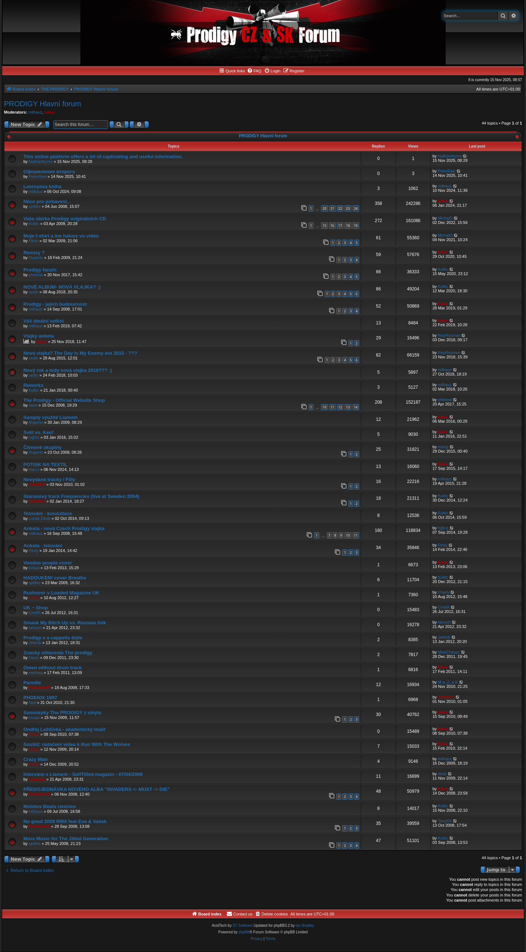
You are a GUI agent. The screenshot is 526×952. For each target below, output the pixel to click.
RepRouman (449, 335)
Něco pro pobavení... (47, 201)
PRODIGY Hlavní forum (42, 104)
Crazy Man (35, 759)
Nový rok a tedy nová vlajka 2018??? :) (67, 370)
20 (324, 208)
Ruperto (36, 257)
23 (348, 208)
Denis (34, 657)
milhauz (35, 112)
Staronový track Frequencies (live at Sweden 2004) (81, 496)
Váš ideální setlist (43, 321)
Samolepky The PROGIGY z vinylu (62, 712)
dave (33, 405)
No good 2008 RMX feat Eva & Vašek (65, 821)
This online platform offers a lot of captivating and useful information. (103, 156)
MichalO (445, 218)
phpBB (244, 932)
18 (348, 225)
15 (324, 225)
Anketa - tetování (42, 545)
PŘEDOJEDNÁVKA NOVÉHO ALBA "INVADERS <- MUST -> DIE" (96, 789)
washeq (36, 672)
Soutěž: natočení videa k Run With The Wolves (76, 744)
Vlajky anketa (38, 336)
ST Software (243, 926)
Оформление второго (49, 171)
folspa (34, 568)
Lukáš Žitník (39, 518)
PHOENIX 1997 (40, 697)
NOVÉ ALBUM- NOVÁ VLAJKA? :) (61, 287)
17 (340, 225)
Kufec (34, 223)
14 (356, 407)
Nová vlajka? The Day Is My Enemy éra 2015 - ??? (80, 353)
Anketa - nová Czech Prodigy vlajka (63, 528)
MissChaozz (449, 652)
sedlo (33, 292)
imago (34, 717)
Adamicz (37, 484)
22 (340, 208)
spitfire (35, 206)
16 (332, 225)
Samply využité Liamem (50, 417)
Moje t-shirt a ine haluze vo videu (61, 236)
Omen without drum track (52, 667)
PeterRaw (37, 176)
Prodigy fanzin (40, 270)
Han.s (34, 469)
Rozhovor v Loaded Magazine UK (61, 592)
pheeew (36, 275)
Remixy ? (34, 252)
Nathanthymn (41, 161)
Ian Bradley (305, 926)
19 (356, 225)
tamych (35, 627)
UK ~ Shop (35, 607)
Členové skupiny (42, 447)
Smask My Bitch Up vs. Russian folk (64, 622)
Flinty (33, 241)
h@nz (34, 437)
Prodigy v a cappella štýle (52, 637)
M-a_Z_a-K (448, 682)
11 (332, 407)
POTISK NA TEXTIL (45, 464)
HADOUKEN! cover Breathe (54, 577)
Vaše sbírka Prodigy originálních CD (64, 218)
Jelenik (35, 642)
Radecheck (39, 687)
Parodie (32, 682)
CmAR (35, 612)
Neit (32, 702)
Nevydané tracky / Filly (49, 479)
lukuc (50, 112)
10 (324, 407)
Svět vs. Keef (38, 432)
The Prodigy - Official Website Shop (64, 400)
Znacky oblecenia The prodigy (57, 652)
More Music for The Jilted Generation (65, 838)
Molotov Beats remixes (49, 806)
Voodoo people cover (47, 563)
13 (348, 407)
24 (356, 208)
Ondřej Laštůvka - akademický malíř (64, 729)
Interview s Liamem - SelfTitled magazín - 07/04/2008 (83, 774)
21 (332, 208)
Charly (444, 592)
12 (340, 407)
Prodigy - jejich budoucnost (55, 304)
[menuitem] (254, 70)
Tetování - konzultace (47, 513)
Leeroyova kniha (42, 186)
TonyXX (445, 821)
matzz (443, 447)
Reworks (33, 385)
